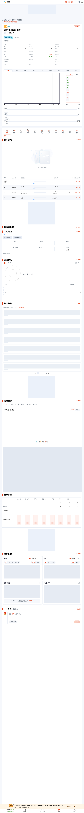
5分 (42, 70)
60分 (76, 70)
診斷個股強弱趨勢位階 (10, 22)
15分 (59, 70)
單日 (72, 410)
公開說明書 (7, 237)
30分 (67, 70)
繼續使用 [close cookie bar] (68, 806)
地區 (5, 263)
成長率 (34, 558)
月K (34, 70)
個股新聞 (6, 307)
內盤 (67, 104)
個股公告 (13, 307)
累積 (77, 410)
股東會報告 (17, 237)
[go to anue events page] (75, 2)
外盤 (79, 104)
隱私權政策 (26, 807)
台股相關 (21, 307)
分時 (8, 70)
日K (17, 70)
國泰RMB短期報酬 (17, 20)
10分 (50, 70)
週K (25, 70)
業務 (9, 263)
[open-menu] (2, 2)
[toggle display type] (39, 558)
